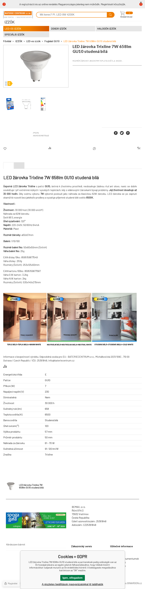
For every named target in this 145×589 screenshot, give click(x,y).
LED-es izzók (33, 41)
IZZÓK (18, 41)
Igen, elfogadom (72, 577)
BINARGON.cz (134, 583)
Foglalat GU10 (52, 41)
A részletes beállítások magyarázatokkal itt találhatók (72, 584)
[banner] (18, 14)
